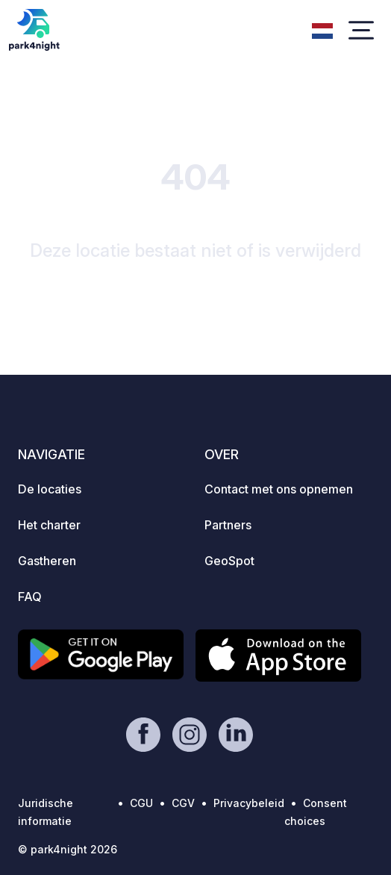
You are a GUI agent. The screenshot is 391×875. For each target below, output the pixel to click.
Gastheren (47, 560)
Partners (227, 524)
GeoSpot (229, 560)
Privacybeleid (248, 803)
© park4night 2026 (67, 849)
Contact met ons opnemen (278, 489)
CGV (183, 803)
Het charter (49, 524)
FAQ (30, 596)
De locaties (49, 489)
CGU (141, 803)
